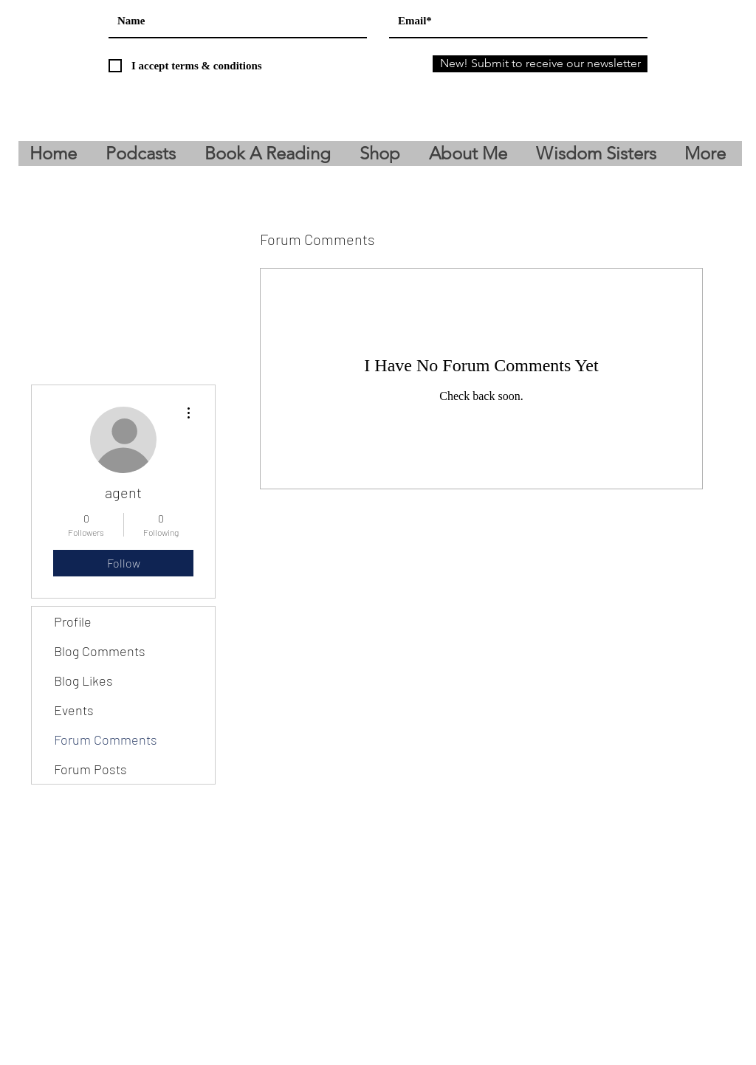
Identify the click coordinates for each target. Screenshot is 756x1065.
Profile (73, 621)
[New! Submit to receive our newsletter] (540, 63)
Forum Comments (105, 739)
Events (74, 710)
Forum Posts (90, 769)
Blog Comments (99, 651)
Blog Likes (83, 680)
